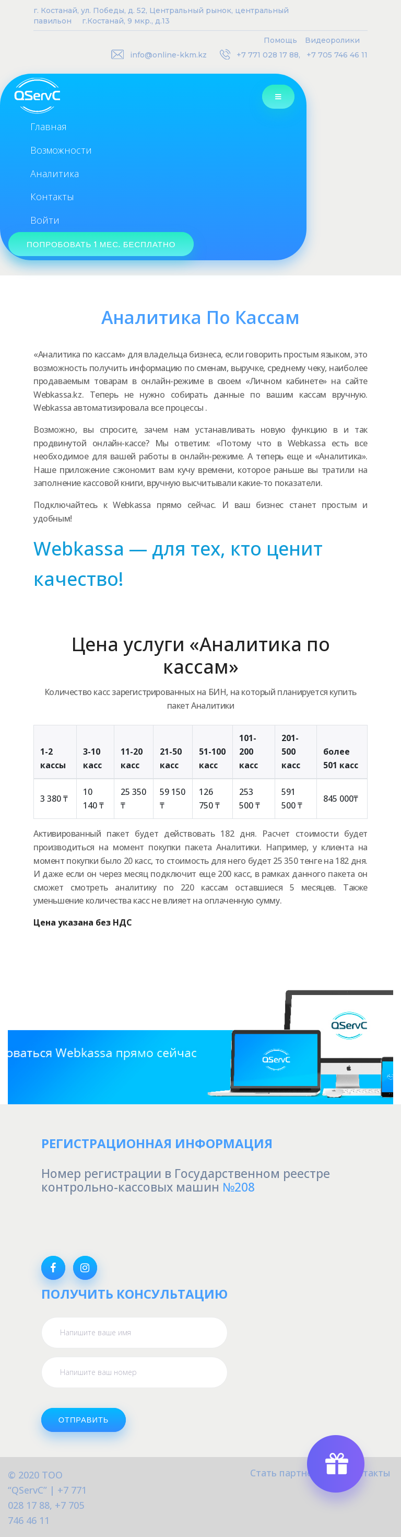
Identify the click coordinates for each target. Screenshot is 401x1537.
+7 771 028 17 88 (268, 55)
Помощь (280, 40)
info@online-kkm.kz (168, 55)
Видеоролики (332, 40)
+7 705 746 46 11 (337, 55)
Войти (45, 220)
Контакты (52, 196)
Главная (48, 126)
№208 (238, 1186)
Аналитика (54, 173)
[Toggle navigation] (288, 97)
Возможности (61, 150)
